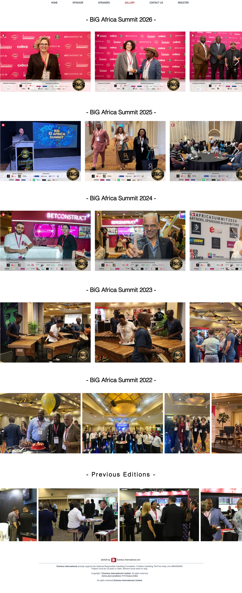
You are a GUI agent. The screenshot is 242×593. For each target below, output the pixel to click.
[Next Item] (237, 61)
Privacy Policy (133, 583)
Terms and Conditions (112, 583)
